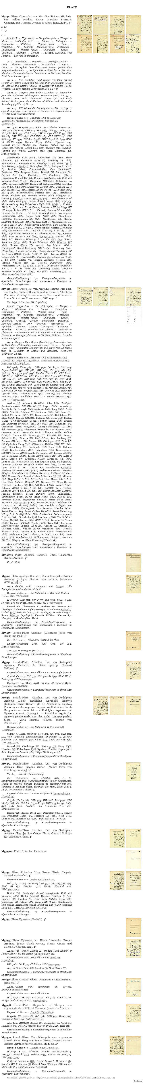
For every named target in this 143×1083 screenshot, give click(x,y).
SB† (26, 414)
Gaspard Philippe (61, 833)
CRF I (27, 133)
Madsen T (38, 387)
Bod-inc (29, 142)
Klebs (39, 127)
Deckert (5, 145)
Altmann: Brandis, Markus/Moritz (48, 1051)
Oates (4, 147)
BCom (16, 242)
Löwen (48, 719)
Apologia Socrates (35, 554)
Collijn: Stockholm (17, 384)
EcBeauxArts (46, 236)
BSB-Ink (28, 139)
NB (69, 201)
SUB (3, 186)
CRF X (57, 133)
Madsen (27, 145)
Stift (22, 1067)
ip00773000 (54, 964)
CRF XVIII (54, 136)
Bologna (22, 579)
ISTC (4, 153)
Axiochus (36, 632)
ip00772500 (13, 809)
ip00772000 (19, 399)
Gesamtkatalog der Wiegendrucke (21, 1078)
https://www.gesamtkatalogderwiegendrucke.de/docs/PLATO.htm (63, 1078)
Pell (15, 133)
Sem (60, 239)
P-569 (9, 381)
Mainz (52, 767)
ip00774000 (13, 889)
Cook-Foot (39, 384)
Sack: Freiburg (47, 147)
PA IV (10, 562)
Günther (54, 384)
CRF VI (42, 133)
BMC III (7, 886)
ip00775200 (37, 1019)
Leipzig (67, 872)
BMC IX (62, 676)
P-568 (37, 139)
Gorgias (23, 979)
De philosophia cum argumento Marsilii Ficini (38, 1039)
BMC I (49, 803)
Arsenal (67, 487)
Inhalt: (10, 38)
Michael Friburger (14, 946)
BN (70, 242)
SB (67, 163)
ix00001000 (13, 646)
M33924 (67, 986)
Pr (57, 139)
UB (54, 157)
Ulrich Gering (35, 943)
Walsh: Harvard (27, 150)
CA (18, 676)
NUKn (41, 458)
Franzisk (6, 485)
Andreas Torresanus (27, 298)
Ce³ (15, 130)
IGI (3, 133)
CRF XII (6, 379)
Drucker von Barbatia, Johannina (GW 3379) (38, 580)
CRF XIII (17, 136)
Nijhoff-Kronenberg (17, 643)
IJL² (3, 373)
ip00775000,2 (40, 1000)
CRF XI (62, 376)
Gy (69, 1061)
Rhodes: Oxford (23, 147)
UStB (55, 204)
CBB (3, 130)
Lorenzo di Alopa (42, 22)
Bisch (22, 166)
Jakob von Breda (57, 1008)
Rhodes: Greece (44, 373)
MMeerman (38, 444)
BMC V (41, 381)
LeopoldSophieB (10, 525)
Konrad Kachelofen (15, 875)
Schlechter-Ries (27, 393)
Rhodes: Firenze (58, 127)
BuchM (67, 452)
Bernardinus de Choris (41, 295)
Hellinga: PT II (35, 733)
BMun (23, 245)
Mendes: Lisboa (49, 145)
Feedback (138, 1081)
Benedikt (18, 198)
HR (9, 883)
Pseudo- (20, 632)
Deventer (50, 632)
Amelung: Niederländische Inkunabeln (35, 736)
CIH (27, 130)
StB (48, 227)
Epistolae (27, 851)
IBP (51, 130)
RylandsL (6, 218)
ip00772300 (13, 742)
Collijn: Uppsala (54, 142)
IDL (62, 130)
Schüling (50, 393)
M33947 (60, 586)
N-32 (26, 1054)
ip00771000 (13, 153)
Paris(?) (36, 919)
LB (27, 251)
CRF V (5, 376)
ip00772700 (13, 1057)
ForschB (37, 198)
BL (13, 213)
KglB (27, 444)
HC (9, 127)
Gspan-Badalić (9, 370)
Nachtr (20, 800)
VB (14, 139)
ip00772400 (26, 679)
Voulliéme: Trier (30, 396)
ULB (60, 417)
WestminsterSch (24, 461)
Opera (23, 16)
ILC (44, 643)
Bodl (12, 612)
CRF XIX (42, 379)
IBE (39, 130)
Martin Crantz (56, 943)
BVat (15, 181)
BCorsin (61, 242)
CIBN (44, 139)
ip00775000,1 (55, 602)
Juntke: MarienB (57, 1054)
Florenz (25, 22)
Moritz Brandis (33, 1043)
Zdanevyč (60, 150)
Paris (46, 833)
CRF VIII (34, 376)
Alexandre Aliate (18, 836)
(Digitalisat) (30, 120)
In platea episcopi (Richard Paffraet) (38, 667)
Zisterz (35, 172)
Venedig (21, 295)
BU (51, 452)
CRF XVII (35, 136)
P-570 (34, 803)
